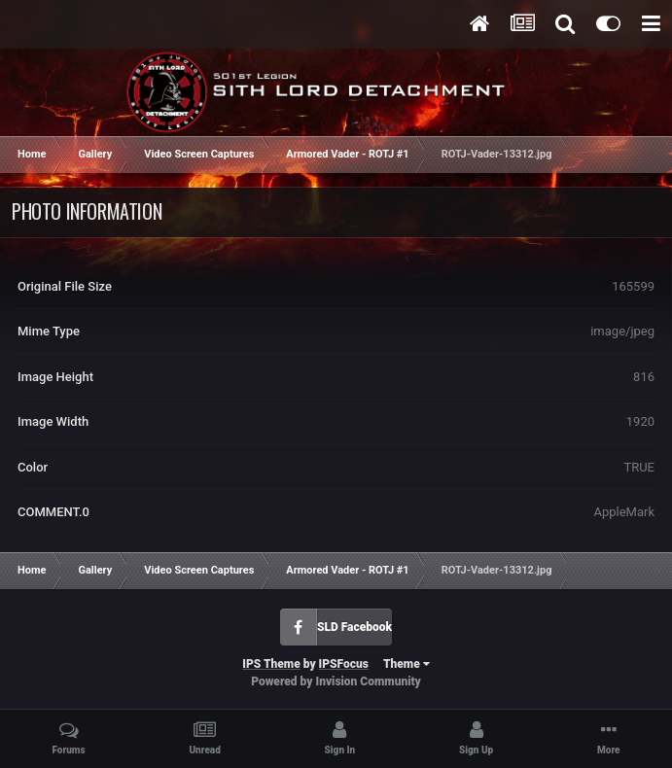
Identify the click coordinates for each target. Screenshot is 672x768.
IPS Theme (271, 664)
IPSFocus (344, 664)
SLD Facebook (354, 627)
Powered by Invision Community (336, 681)
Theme (406, 664)
